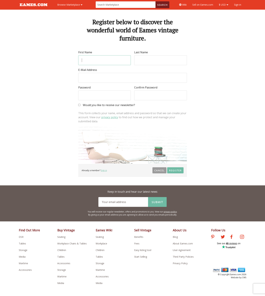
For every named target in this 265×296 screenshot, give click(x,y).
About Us (179, 230)
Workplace (101, 243)
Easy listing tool (142, 250)
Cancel (159, 170)
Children (61, 250)
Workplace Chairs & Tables (72, 243)
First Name (85, 52)
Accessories (25, 269)
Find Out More (29, 230)
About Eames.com (183, 243)
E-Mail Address (87, 70)
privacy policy (109, 117)
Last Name (141, 52)
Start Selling (140, 256)
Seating (61, 236)
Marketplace (69, 4)
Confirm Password (145, 87)
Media (22, 256)
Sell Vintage (142, 230)
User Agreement (182, 250)
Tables (22, 243)
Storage (23, 250)
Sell (202, 4)
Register (175, 170)
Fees (136, 243)
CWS (244, 277)
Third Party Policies (183, 256)
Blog (175, 236)
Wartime (23, 263)
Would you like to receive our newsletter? (106, 105)
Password (84, 87)
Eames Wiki (104, 230)
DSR (21, 236)
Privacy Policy (180, 263)
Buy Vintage (66, 230)
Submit (157, 202)
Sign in (237, 4)
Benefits (138, 236)
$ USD (223, 4)
